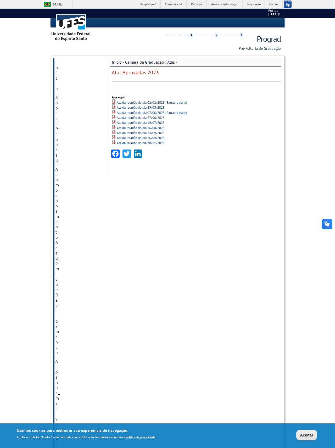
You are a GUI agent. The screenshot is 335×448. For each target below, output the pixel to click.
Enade (61, 303)
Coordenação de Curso (75, 267)
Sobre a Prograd (69, 71)
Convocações (66, 214)
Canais (273, 4)
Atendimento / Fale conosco (72, 402)
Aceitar (306, 435)
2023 (65, 170)
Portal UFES (246, 13)
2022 (65, 178)
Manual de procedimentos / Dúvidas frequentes (72, 385)
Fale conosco (271, 13)
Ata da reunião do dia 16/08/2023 (141, 127)
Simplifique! (148, 4)
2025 (65, 152)
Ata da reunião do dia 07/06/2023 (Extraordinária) (152, 112)
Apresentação (66, 125)
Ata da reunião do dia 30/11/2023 (141, 143)
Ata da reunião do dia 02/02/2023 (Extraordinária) (152, 102)
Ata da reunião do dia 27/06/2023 (141, 117)
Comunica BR (173, 4)
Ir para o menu (207, 23)
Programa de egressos (75, 362)
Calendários (65, 205)
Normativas (65, 223)
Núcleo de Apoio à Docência (71, 341)
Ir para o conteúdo (179, 23)
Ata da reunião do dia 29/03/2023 (141, 107)
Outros (61, 371)
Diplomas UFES (69, 294)
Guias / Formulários (73, 321)
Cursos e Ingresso (71, 276)
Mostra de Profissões (73, 330)
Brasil (57, 4)
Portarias (63, 232)
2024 (65, 161)
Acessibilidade (250, 23)
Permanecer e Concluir (75, 353)
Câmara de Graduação (144, 61)
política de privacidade (140, 437)
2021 (65, 187)
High (256, 23)
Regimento (64, 241)
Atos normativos (70, 99)
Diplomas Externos (72, 285)
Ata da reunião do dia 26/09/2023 (141, 138)
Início (117, 61)
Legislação (254, 4)
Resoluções (65, 250)
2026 (65, 143)
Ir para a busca (232, 23)
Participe (197, 4)
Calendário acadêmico (75, 108)
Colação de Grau (70, 259)
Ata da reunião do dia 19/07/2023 (141, 122)
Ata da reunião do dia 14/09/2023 (141, 132)
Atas (171, 61)
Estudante (64, 312)
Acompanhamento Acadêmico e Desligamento (71, 85)
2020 (65, 196)
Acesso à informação (224, 4)
